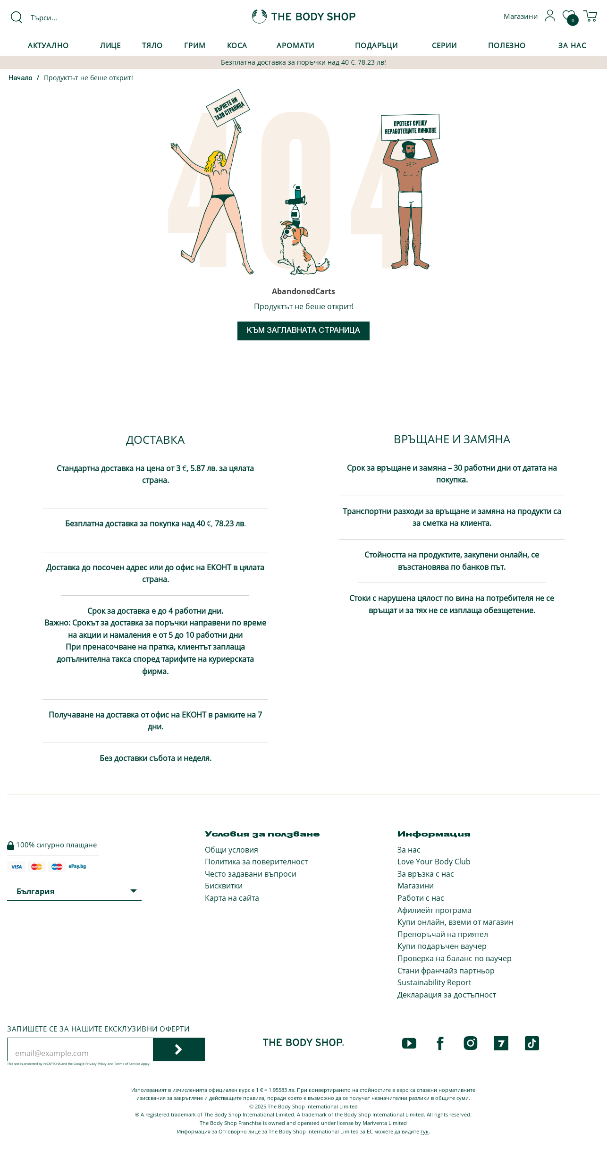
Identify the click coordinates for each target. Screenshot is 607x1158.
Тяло (152, 45)
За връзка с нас (425, 874)
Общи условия (231, 850)
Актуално (48, 45)
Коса (237, 45)
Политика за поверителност (256, 861)
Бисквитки (224, 885)
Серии (444, 45)
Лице (110, 45)
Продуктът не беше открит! (88, 77)
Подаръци (376, 45)
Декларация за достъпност (446, 994)
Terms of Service (127, 1064)
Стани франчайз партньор (446, 970)
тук (425, 1131)
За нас (409, 850)
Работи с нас (420, 898)
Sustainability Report (434, 982)
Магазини (415, 885)
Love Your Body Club (434, 861)
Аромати (295, 45)
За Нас (572, 45)
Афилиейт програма (434, 910)
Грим (195, 45)
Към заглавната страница (303, 331)
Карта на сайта (232, 898)
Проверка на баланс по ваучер (454, 958)
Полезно (507, 45)
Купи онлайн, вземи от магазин (455, 922)
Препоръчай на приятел (442, 934)
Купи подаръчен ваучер (442, 946)
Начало (20, 79)
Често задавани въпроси (250, 874)
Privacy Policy (96, 1064)
